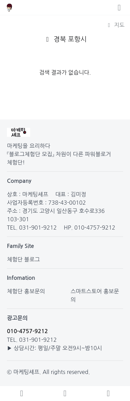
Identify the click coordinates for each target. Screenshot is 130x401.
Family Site (20, 246)
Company (19, 181)
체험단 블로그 (23, 259)
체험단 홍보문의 (26, 291)
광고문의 (17, 318)
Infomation (21, 277)
